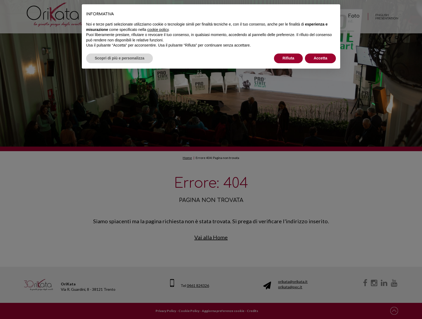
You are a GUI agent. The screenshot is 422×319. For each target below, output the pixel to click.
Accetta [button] (320, 58)
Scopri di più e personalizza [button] (119, 58)
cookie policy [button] (157, 29)
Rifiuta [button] (288, 58)
